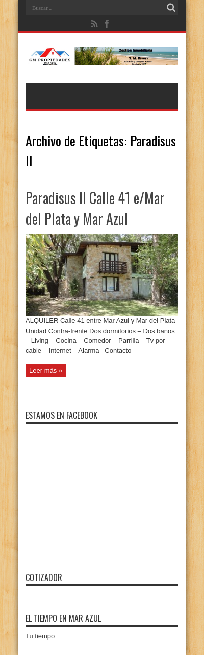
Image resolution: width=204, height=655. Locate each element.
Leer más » (45, 370)
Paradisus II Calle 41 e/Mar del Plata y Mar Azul (95, 208)
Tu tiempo (40, 636)
